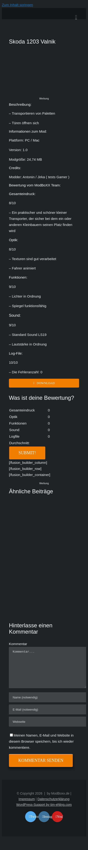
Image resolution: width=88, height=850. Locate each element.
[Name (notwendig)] (48, 697)
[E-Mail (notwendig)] (48, 709)
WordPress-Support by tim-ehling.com (44, 804)
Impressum (27, 799)
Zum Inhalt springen (17, 5)
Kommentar (18, 644)
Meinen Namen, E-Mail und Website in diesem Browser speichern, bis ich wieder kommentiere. (41, 741)
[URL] (48, 721)
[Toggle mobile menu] (76, 17)
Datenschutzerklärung (53, 799)
